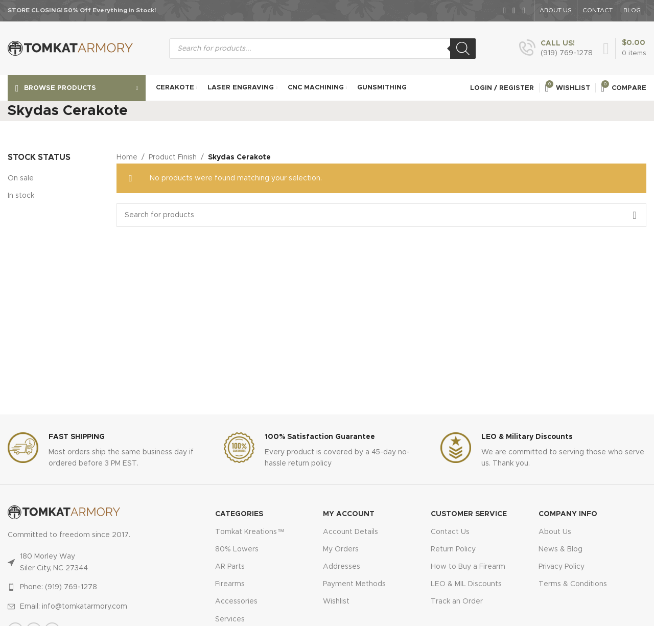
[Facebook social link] (504, 10)
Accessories (236, 601)
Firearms (230, 584)
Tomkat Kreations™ (249, 532)
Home (126, 157)
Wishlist (336, 601)
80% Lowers (237, 549)
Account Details (350, 532)
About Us (555, 532)
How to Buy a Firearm (468, 566)
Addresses (341, 566)
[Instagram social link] (524, 10)
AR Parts (230, 566)
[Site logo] (70, 48)
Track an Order (457, 601)
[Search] (463, 48)
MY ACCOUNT (349, 514)
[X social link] (514, 10)
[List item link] (91, 587)
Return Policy (453, 549)
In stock (21, 195)
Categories (239, 514)
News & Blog (560, 549)
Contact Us (450, 532)
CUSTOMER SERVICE (469, 514)
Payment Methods (354, 584)
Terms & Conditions (573, 584)
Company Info (568, 514)
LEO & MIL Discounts (466, 584)
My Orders (341, 549)
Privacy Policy (562, 566)
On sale (21, 178)
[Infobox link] (556, 48)
